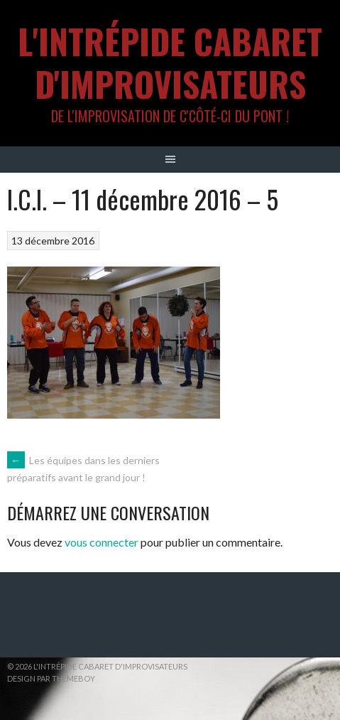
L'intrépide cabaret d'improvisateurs (170, 62)
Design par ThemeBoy (51, 678)
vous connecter (101, 542)
